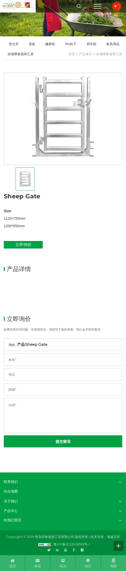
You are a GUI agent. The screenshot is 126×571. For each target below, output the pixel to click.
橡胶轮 (50, 44)
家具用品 (112, 44)
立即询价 (23, 244)
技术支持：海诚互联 (105, 537)
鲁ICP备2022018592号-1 (72, 544)
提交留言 (63, 441)
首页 (71, 54)
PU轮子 (70, 44)
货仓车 (14, 44)
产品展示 (85, 54)
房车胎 (91, 44)
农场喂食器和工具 (109, 54)
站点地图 (11, 491)
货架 (32, 44)
